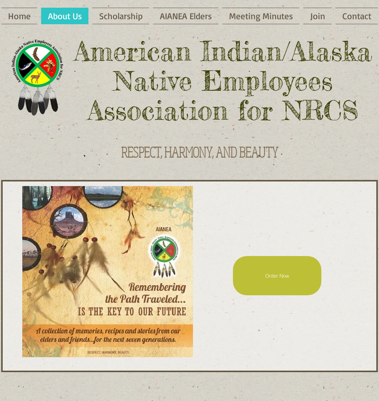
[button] (260, 16)
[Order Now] (277, 275)
